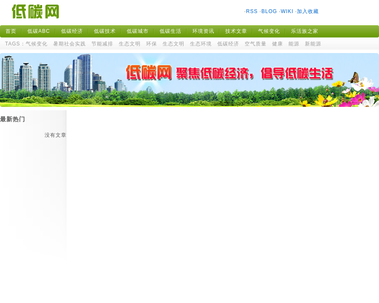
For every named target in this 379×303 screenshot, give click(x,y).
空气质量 (256, 44)
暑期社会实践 (69, 44)
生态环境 (201, 44)
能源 (293, 44)
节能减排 (102, 44)
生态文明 (130, 44)
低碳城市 (138, 31)
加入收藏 (308, 11)
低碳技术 (105, 31)
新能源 (313, 44)
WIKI (287, 11)
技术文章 (236, 31)
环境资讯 (203, 31)
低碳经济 (72, 31)
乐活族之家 (304, 31)
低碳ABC (38, 31)
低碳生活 (170, 31)
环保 (151, 44)
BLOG (269, 11)
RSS (252, 11)
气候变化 (269, 31)
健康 (277, 44)
